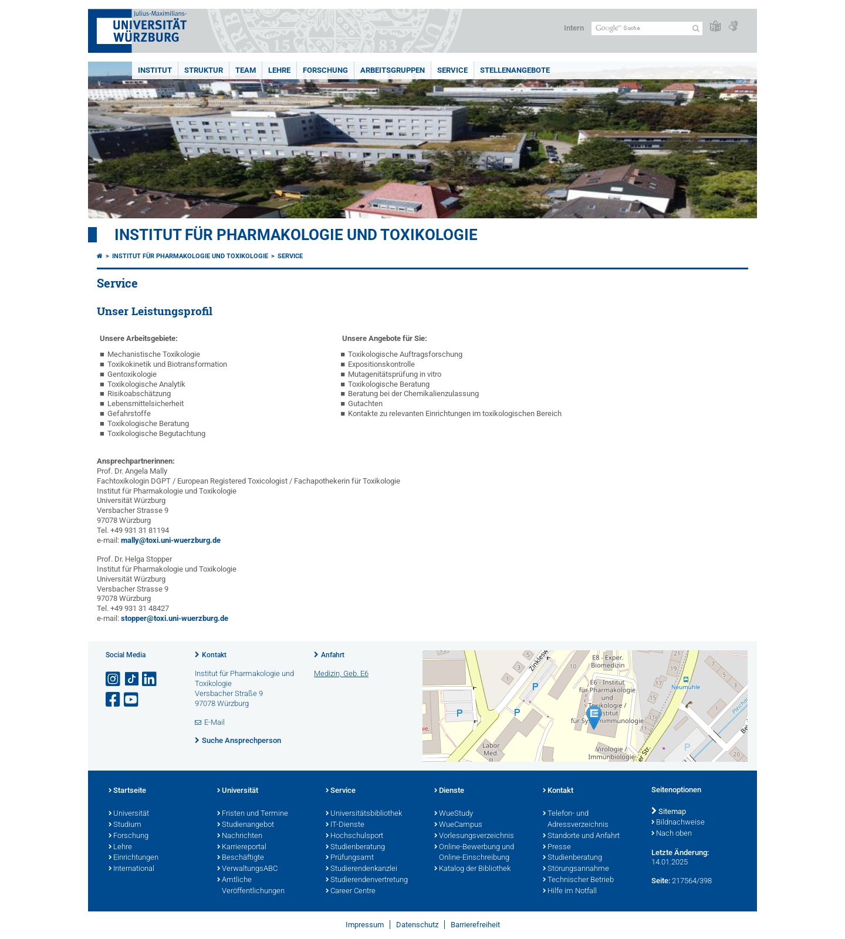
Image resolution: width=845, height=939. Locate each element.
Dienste (449, 791)
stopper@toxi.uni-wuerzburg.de (174, 618)
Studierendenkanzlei (361, 869)
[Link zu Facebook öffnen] (114, 700)
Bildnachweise (678, 823)
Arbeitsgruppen (392, 70)
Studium (125, 825)
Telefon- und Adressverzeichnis (576, 819)
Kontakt (214, 655)
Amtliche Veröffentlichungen (251, 886)
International (131, 869)
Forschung (325, 70)
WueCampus (458, 825)
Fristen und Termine (252, 814)
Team (245, 70)
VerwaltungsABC (247, 869)
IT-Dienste (345, 825)
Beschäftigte (240, 858)
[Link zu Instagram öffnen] (114, 679)
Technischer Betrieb (578, 880)
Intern (574, 27)
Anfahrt (332, 655)
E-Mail (214, 722)
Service (452, 70)
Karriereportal (241, 847)
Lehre (279, 70)
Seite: (660, 880)
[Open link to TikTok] (132, 679)
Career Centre (351, 891)
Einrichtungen (133, 858)
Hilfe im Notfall (570, 891)
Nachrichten (239, 836)
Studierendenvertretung (367, 880)
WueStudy (453, 814)
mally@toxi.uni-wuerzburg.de (171, 540)
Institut (155, 70)
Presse (557, 847)
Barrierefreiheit (475, 924)
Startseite (127, 791)
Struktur (203, 70)
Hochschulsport (354, 836)
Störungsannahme (576, 869)
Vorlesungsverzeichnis (474, 836)
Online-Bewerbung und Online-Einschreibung (474, 853)
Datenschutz (417, 924)
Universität (129, 814)
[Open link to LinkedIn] (150, 679)
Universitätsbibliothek (364, 814)
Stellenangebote (515, 70)
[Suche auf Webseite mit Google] (647, 28)
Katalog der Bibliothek (472, 869)
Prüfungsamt (350, 858)
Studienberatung (355, 847)
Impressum (365, 924)
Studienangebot (245, 825)
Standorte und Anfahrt (581, 836)
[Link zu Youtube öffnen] (132, 700)
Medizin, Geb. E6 (341, 673)
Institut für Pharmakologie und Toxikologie (296, 235)
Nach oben (671, 834)
